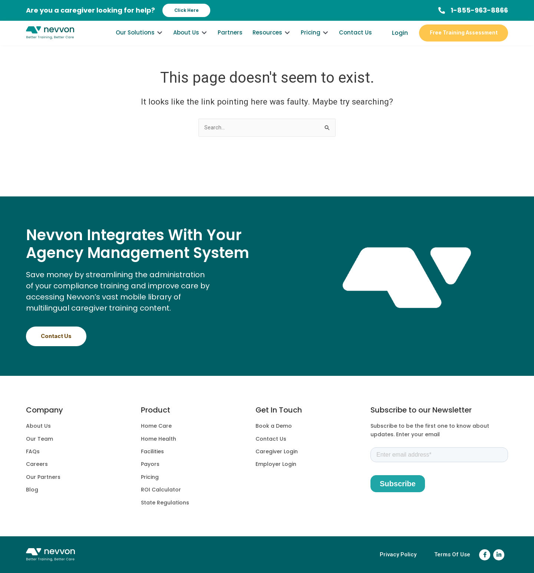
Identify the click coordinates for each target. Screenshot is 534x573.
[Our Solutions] (139, 39)
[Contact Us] (355, 39)
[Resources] (271, 39)
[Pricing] (315, 39)
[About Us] (190, 39)
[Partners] (230, 39)
